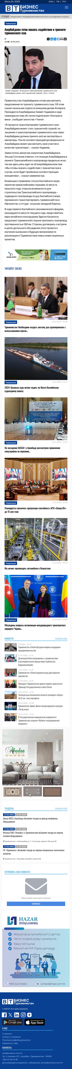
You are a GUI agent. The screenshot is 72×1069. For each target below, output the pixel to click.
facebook (5, 1015)
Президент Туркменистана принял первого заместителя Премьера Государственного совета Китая (40, 685)
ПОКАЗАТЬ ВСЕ (61, 638)
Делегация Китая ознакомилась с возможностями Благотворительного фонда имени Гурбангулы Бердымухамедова (38, 661)
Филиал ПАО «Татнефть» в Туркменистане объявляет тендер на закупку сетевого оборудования (33, 834)
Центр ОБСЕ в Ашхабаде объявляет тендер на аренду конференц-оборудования (30, 820)
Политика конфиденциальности (16, 1040)
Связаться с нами (10, 1043)
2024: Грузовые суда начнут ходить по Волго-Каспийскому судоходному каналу (32, 389)
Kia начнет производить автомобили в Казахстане (28, 568)
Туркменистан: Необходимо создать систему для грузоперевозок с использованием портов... (35, 329)
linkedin (17, 1015)
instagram (23, 1015)
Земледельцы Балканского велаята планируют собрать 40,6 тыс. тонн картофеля (40, 696)
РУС (64, 2)
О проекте (7, 1034)
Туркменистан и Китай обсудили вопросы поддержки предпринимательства (39, 648)
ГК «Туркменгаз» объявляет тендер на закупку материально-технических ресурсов (33, 851)
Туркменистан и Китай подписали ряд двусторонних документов (39, 674)
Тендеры (9, 808)
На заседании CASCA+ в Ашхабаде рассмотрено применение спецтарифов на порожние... (32, 449)
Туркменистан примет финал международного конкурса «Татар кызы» (40, 707)
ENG (51, 2)
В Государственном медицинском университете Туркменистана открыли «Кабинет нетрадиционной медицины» (38, 720)
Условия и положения (11, 1037)
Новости (9, 638)
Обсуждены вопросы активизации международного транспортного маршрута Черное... (35, 627)
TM (57, 2)
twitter (11, 1015)
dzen (29, 1015)
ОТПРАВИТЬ (36, 903)
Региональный (11, 23)
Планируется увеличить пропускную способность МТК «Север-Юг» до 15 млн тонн (35, 510)
